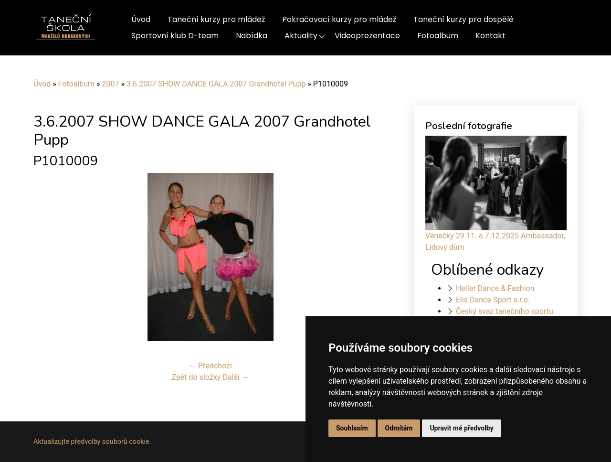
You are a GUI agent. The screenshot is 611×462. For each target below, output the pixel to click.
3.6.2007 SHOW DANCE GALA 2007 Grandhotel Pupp (216, 83)
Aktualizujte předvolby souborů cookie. (92, 442)
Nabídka (251, 35)
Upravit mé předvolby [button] (461, 428)
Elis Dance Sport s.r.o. (493, 299)
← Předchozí (210, 365)
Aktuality (300, 35)
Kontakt (490, 35)
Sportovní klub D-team (175, 35)
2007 (110, 83)
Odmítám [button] (399, 428)
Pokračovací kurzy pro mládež (339, 19)
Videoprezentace (367, 35)
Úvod (140, 19)
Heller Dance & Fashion (495, 288)
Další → (235, 377)
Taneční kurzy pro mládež (216, 19)
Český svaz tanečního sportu (504, 311)
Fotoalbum (437, 35)
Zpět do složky (196, 377)
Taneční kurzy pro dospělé (463, 19)
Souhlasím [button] (352, 428)
